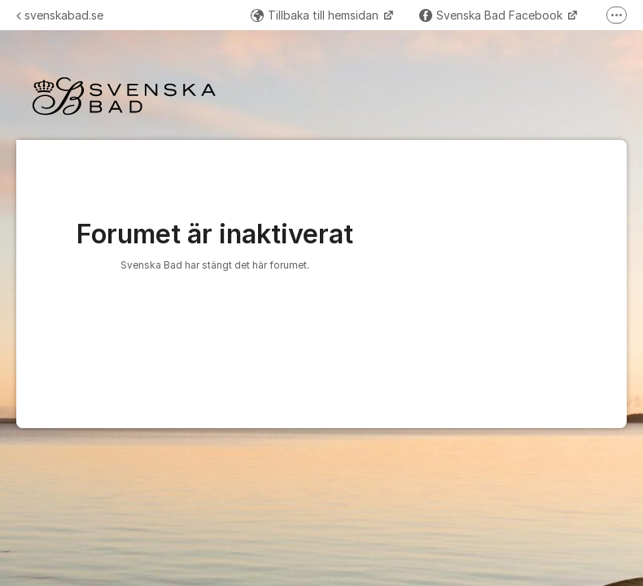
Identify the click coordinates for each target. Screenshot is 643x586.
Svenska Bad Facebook (492, 15)
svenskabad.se (59, 15)
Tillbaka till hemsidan (316, 15)
